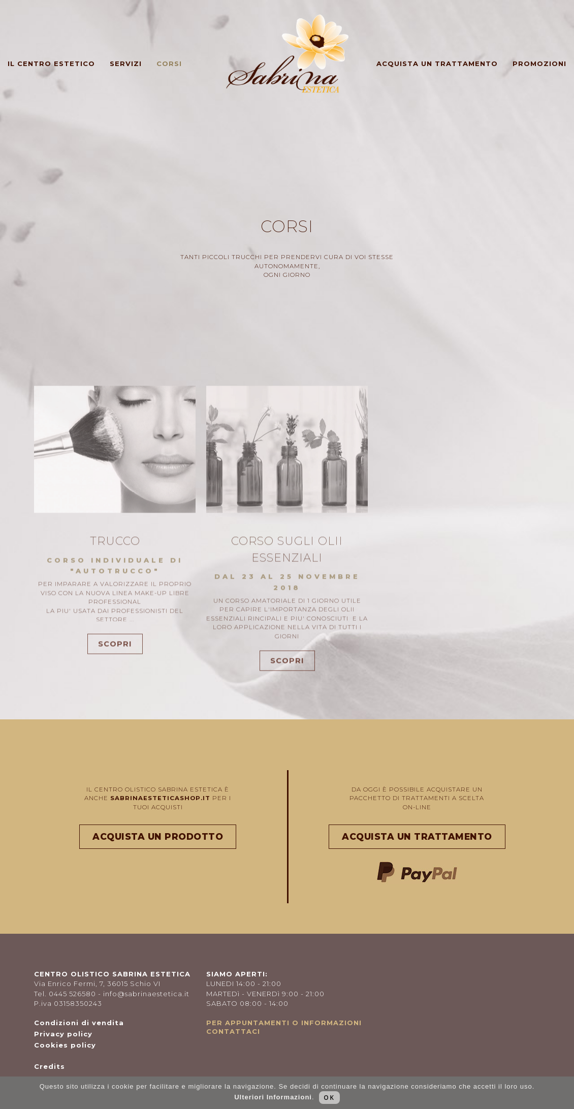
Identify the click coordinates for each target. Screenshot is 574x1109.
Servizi (126, 63)
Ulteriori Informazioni (273, 1097)
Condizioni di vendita (79, 1023)
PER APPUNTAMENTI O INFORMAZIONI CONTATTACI (284, 1027)
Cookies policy (65, 1045)
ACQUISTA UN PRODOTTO (157, 836)
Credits (49, 1066)
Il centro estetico (51, 63)
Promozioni (539, 63)
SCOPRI (115, 659)
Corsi (169, 63)
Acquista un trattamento (437, 63)
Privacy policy (63, 1034)
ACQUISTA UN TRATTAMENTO (417, 836)
